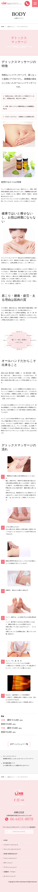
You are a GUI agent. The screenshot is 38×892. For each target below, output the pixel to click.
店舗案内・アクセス (8, 871)
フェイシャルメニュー (9, 858)
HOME (4, 840)
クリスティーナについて (10, 844)
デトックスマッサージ (18, 757)
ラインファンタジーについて (11, 849)
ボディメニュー (7, 862)
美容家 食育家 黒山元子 (9, 853)
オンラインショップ (8, 876)
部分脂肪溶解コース (16, 764)
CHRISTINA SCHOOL (16, 831)
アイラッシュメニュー (9, 867)
